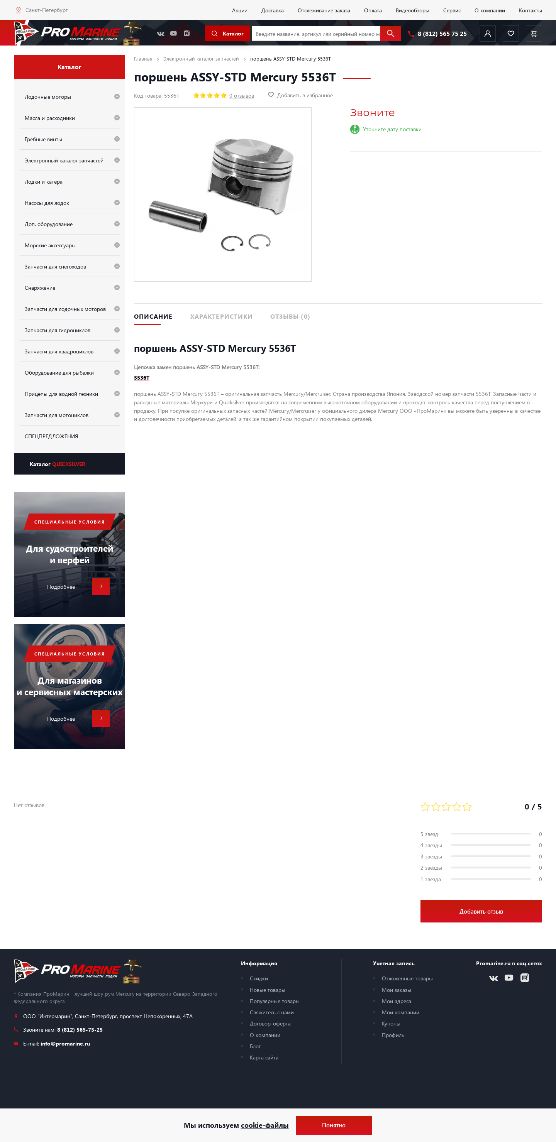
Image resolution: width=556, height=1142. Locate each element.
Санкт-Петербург (46, 10)
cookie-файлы (265, 1125)
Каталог (57, 463)
